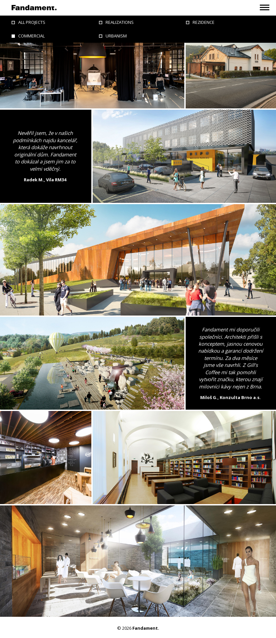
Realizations (120, 22)
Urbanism (116, 36)
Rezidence (203, 22)
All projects (31, 22)
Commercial (31, 36)
